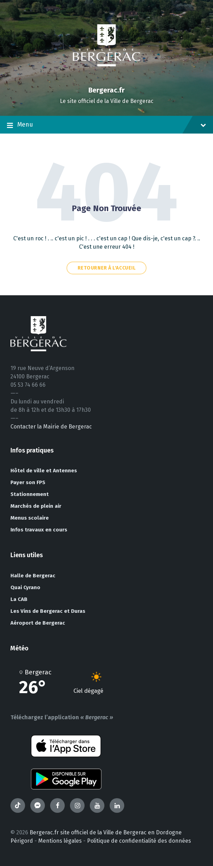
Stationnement (29, 494)
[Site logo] (106, 78)
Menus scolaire (29, 518)
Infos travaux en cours (38, 530)
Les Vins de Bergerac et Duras (47, 611)
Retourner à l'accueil (107, 268)
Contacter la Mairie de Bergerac (51, 426)
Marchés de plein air (35, 506)
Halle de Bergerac (32, 575)
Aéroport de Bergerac (37, 623)
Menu (106, 125)
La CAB (18, 599)
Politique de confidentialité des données (139, 840)
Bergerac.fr (106, 90)
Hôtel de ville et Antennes (43, 470)
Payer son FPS (27, 482)
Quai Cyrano (25, 587)
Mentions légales (60, 840)
